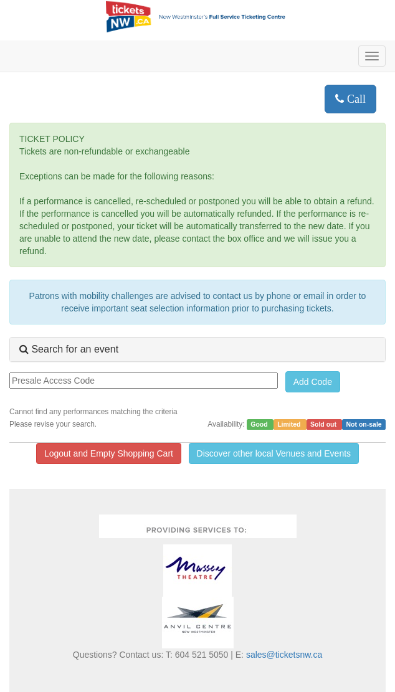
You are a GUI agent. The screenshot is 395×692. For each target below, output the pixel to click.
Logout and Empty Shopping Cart (108, 453)
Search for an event (68, 349)
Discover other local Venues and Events (274, 453)
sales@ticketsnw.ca (284, 655)
